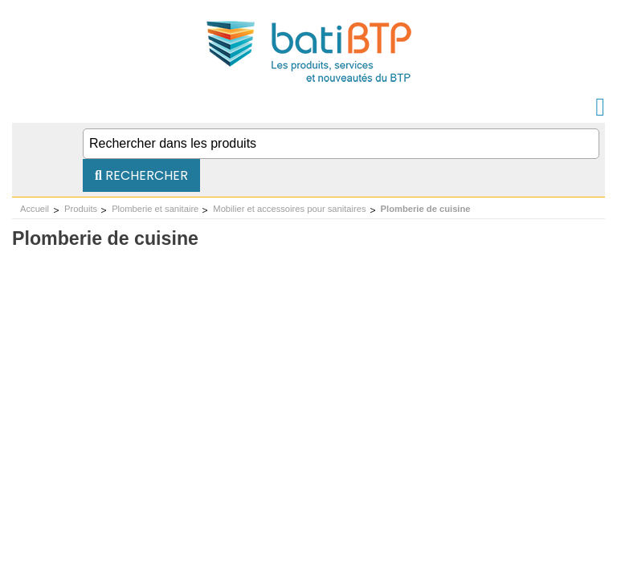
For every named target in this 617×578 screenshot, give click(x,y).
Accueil (34, 209)
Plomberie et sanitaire (155, 209)
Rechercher (141, 175)
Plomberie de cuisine (426, 209)
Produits (80, 209)
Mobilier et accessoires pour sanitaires (289, 209)
